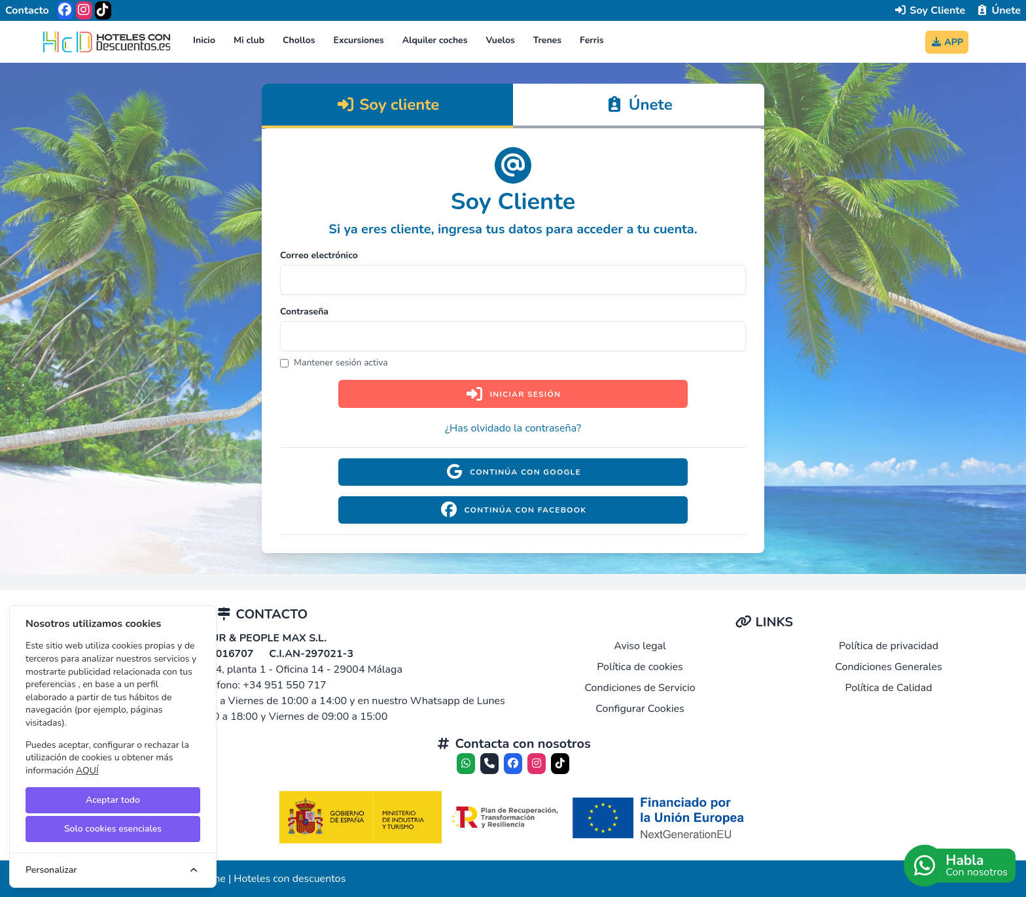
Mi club (249, 40)
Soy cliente (388, 104)
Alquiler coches (435, 40)
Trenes (547, 40)
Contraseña (304, 311)
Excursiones (359, 40)
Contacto (27, 10)
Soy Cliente (929, 10)
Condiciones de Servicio (639, 688)
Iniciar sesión (513, 394)
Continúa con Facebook (512, 509)
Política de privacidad (888, 646)
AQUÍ (87, 770)
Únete (998, 10)
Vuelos (500, 40)
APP (946, 42)
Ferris (592, 40)
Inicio (204, 40)
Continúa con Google (513, 472)
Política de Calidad (888, 688)
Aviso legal (640, 646)
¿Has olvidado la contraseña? (513, 428)
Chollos (299, 40)
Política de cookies (639, 667)
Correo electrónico (319, 255)
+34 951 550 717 (285, 685)
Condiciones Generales (888, 667)
